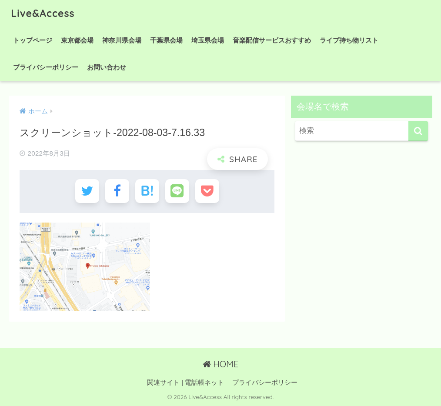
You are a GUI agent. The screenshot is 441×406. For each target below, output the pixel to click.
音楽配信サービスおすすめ (272, 40)
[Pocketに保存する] (207, 191)
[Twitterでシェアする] (87, 191)
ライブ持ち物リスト (349, 40)
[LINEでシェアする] (177, 191)
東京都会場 (77, 40)
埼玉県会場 (207, 40)
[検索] (418, 131)
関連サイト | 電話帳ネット (185, 382)
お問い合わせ (106, 67)
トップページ (32, 40)
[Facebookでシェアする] (117, 191)
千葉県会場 (166, 40)
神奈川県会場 (121, 40)
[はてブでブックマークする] (147, 191)
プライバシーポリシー (45, 67)
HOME (220, 364)
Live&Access (42, 13)
